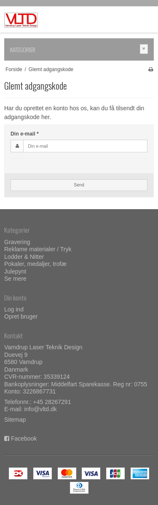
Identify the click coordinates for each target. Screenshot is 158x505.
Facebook (24, 438)
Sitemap (15, 419)
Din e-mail (25, 134)
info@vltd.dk (40, 409)
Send (79, 184)
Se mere (15, 278)
